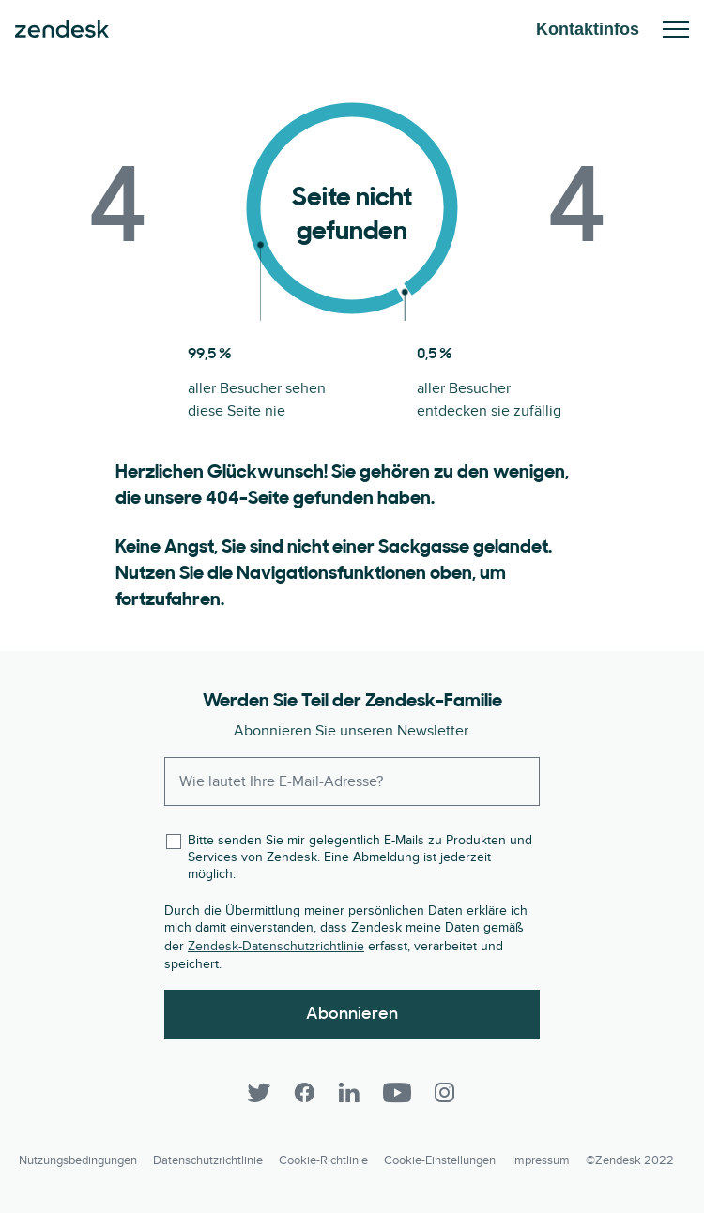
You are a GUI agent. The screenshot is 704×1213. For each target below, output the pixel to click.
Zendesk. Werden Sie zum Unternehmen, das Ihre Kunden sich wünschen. (62, 29)
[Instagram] (444, 1092)
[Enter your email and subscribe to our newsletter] (352, 781)
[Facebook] (304, 1092)
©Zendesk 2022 (630, 1160)
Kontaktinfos (587, 29)
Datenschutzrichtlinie (208, 1160)
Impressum (541, 1160)
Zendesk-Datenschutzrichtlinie (276, 946)
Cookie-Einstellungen (440, 1160)
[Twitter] (259, 1092)
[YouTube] (397, 1092)
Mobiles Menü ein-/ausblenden (676, 29)
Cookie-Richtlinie (323, 1160)
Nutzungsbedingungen (78, 1160)
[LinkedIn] (349, 1092)
